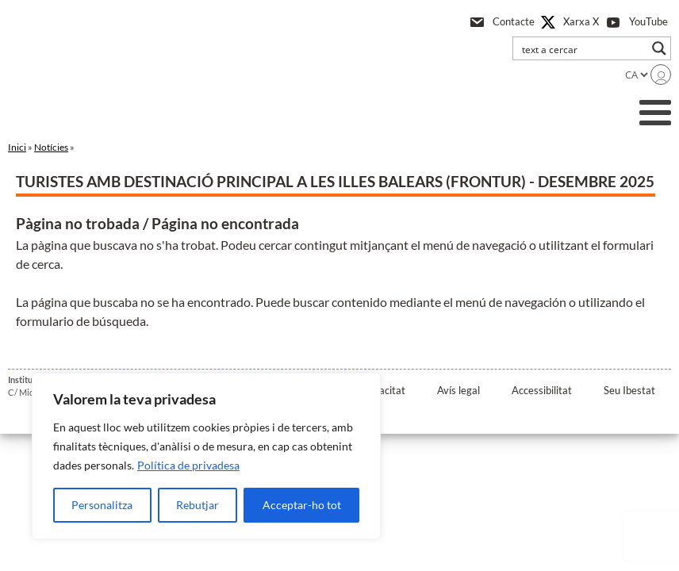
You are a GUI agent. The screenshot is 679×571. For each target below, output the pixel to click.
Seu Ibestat (629, 390)
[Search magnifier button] (659, 48)
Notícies (51, 147)
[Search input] (581, 48)
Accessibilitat (542, 390)
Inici (17, 147)
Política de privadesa (188, 465)
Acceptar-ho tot (302, 505)
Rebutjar (197, 505)
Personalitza (101, 505)
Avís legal (458, 390)
